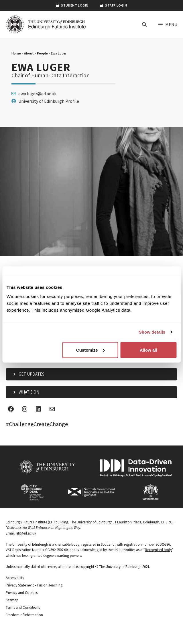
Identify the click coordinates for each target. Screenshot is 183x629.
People (42, 53)
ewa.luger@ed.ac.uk (37, 93)
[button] (144, 24)
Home (16, 53)
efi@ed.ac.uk (26, 533)
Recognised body (158, 549)
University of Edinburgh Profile (48, 101)
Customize (90, 349)
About (29, 53)
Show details (152, 332)
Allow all (148, 349)
